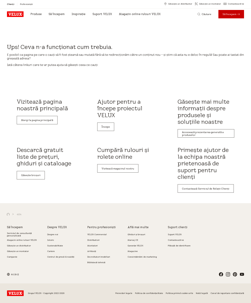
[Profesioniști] (26, 4)
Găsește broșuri (30, 175)
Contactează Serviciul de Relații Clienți (205, 188)
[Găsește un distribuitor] (178, 3)
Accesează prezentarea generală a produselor (203, 134)
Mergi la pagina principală (37, 120)
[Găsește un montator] (208, 3)
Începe (106, 126)
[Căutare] (204, 14)
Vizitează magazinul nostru (118, 168)
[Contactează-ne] (234, 3)
